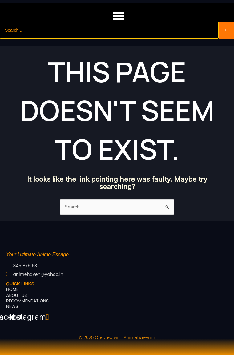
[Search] (109, 30)
